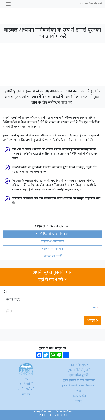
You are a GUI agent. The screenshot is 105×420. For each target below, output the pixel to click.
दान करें (26, 394)
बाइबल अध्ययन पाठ (52, 249)
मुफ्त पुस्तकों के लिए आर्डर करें (79, 381)
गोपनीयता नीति (44, 415)
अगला (92, 320)
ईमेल (95, 307)
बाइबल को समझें (53, 256)
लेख (78, 391)
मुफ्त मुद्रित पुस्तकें (78, 375)
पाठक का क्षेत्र (78, 396)
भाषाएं (78, 401)
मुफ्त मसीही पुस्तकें (79, 365)
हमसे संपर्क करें (26, 389)
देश (5, 292)
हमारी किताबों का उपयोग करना (52, 234)
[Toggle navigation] (8, 4)
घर (26, 379)
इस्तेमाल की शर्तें (60, 415)
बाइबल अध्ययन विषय (52, 241)
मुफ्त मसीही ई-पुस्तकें (78, 370)
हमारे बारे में (26, 384)
